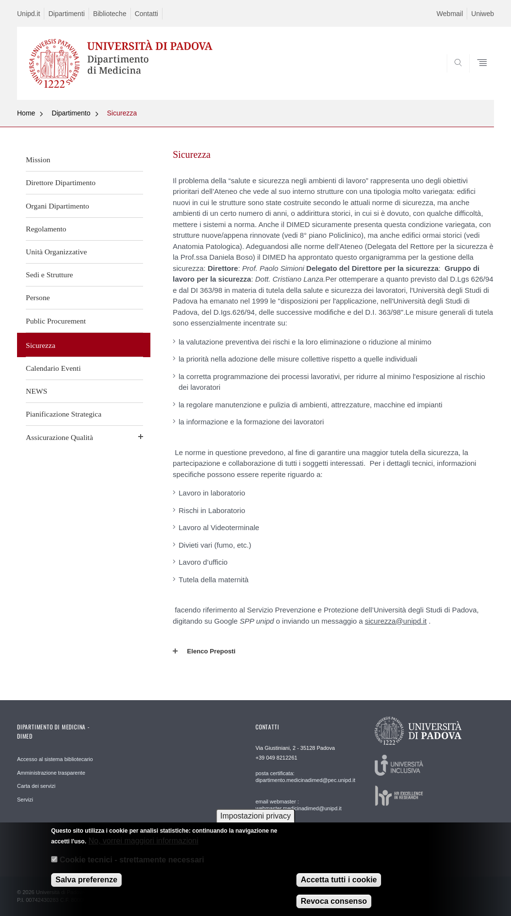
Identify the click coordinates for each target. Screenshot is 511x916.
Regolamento (46, 229)
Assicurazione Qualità (59, 437)
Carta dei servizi (36, 786)
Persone (38, 297)
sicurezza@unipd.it (396, 621)
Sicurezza (122, 113)
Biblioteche (110, 14)
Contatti (146, 14)
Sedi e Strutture (49, 274)
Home (26, 113)
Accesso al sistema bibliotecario (55, 759)
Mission (38, 159)
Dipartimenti (66, 14)
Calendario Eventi (53, 368)
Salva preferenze (86, 880)
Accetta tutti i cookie (339, 880)
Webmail (450, 14)
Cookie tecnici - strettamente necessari (131, 860)
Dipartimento (71, 113)
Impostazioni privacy (255, 816)
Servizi (25, 799)
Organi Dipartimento (57, 206)
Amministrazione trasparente (51, 773)
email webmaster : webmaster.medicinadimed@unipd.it (299, 805)
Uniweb (482, 14)
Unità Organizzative (56, 252)
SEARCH (453, 76)
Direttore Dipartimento (60, 182)
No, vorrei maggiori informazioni (144, 841)
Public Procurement (56, 321)
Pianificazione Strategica (63, 414)
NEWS (36, 391)
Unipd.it (28, 14)
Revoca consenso (334, 901)
